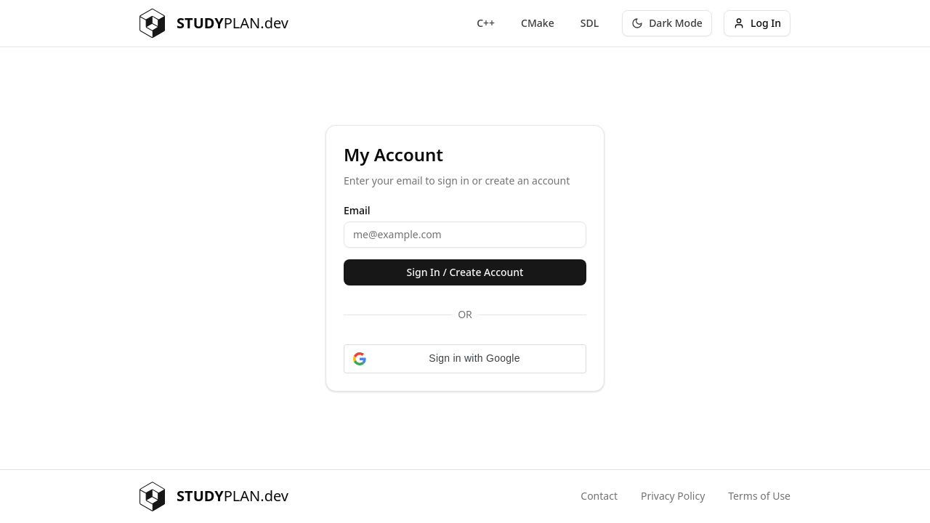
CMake (537, 23)
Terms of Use (759, 496)
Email (357, 211)
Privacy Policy (673, 496)
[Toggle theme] (667, 23)
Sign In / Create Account (465, 272)
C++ (486, 23)
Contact (599, 496)
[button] (465, 358)
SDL (590, 23)
